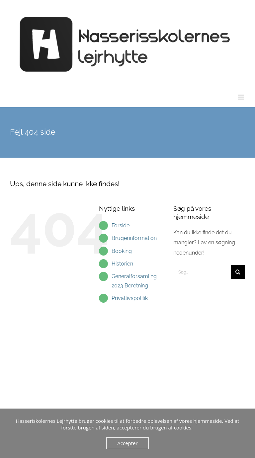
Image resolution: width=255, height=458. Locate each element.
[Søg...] (202, 272)
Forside (120, 225)
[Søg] (238, 272)
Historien (122, 264)
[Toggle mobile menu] (241, 97)
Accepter (127, 443)
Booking (122, 251)
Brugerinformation (134, 238)
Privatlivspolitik (130, 298)
